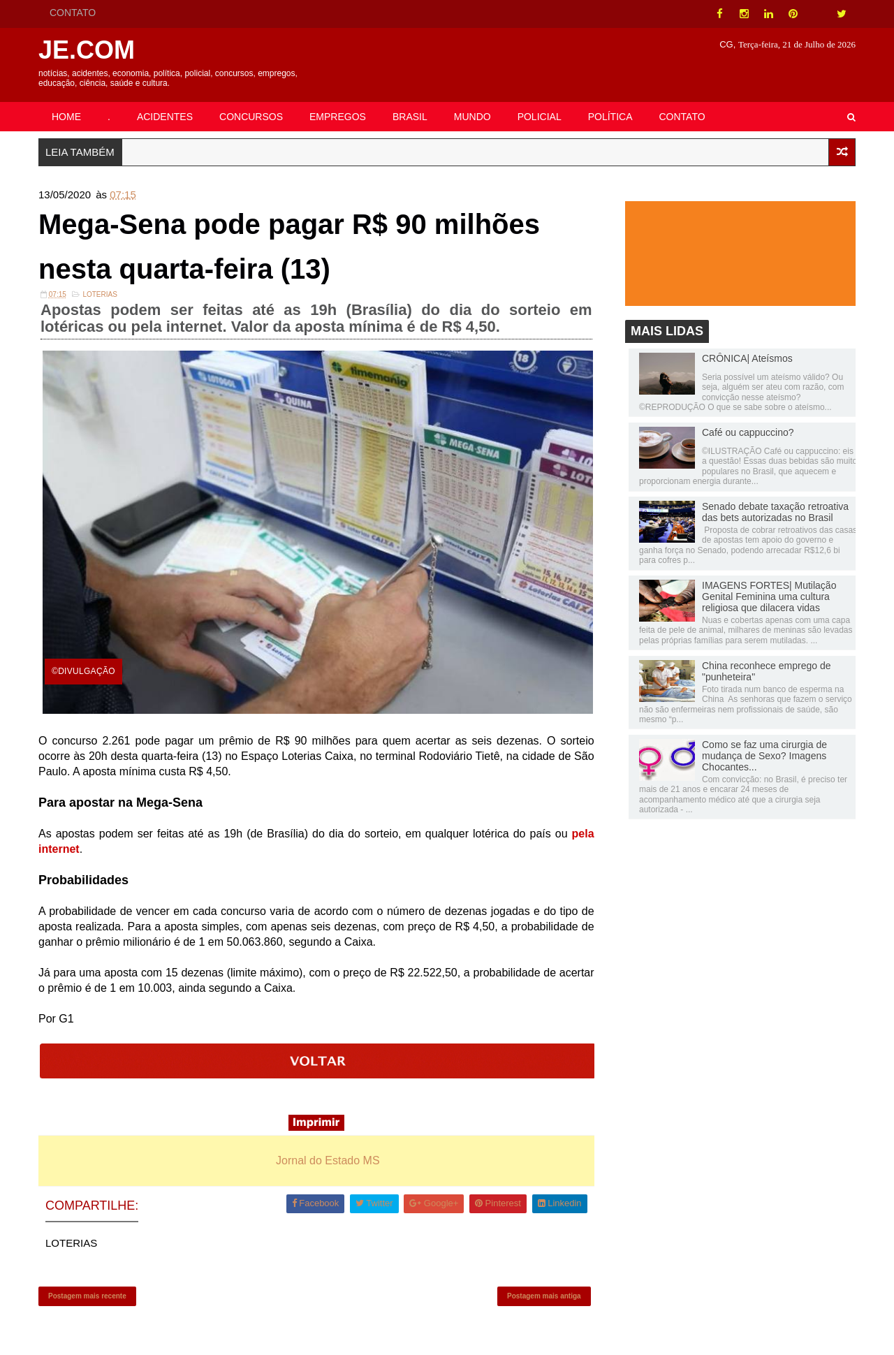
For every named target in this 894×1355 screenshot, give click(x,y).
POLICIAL (540, 116)
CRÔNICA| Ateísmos (747, 358)
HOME (66, 116)
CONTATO (73, 12)
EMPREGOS (337, 116)
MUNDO (472, 116)
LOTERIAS (99, 294)
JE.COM (86, 50)
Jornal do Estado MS (328, 1160)
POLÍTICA (610, 116)
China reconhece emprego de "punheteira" (766, 671)
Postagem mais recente (87, 1296)
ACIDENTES (165, 116)
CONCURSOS (251, 116)
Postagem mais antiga (544, 1296)
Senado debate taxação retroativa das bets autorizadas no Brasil (775, 512)
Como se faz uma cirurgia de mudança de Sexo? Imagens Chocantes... (764, 755)
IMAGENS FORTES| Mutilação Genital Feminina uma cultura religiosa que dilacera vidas (769, 596)
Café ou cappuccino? (748, 432)
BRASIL (410, 116)
